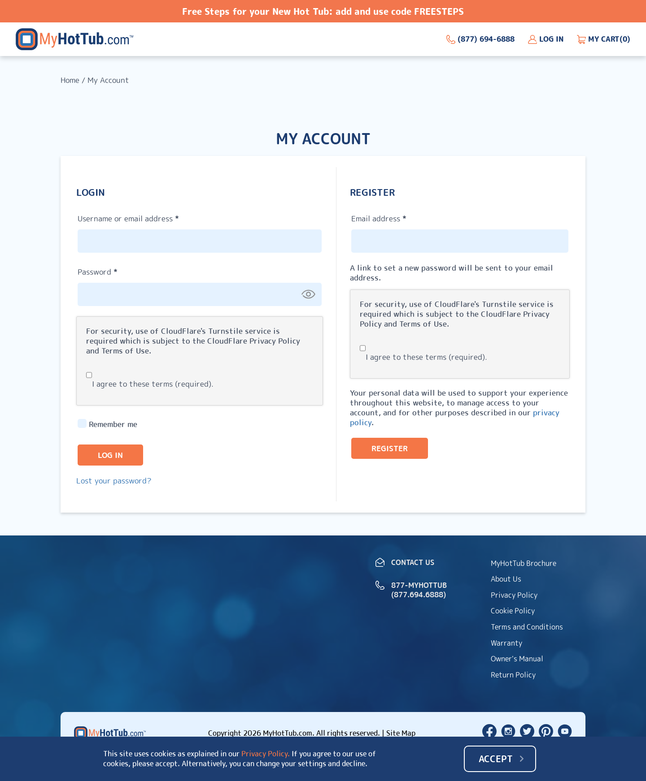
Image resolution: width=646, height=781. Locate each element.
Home (70, 80)
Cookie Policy (513, 611)
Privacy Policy (274, 341)
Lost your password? (114, 480)
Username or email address (144, 217)
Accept (496, 758)
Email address (394, 217)
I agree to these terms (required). (150, 384)
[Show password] (308, 294)
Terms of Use (125, 350)
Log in (110, 455)
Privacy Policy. (265, 754)
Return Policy (513, 675)
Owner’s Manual (517, 659)
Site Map (400, 733)
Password (113, 270)
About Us (506, 579)
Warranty (506, 643)
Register (389, 448)
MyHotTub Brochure (523, 563)
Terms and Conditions (527, 627)
